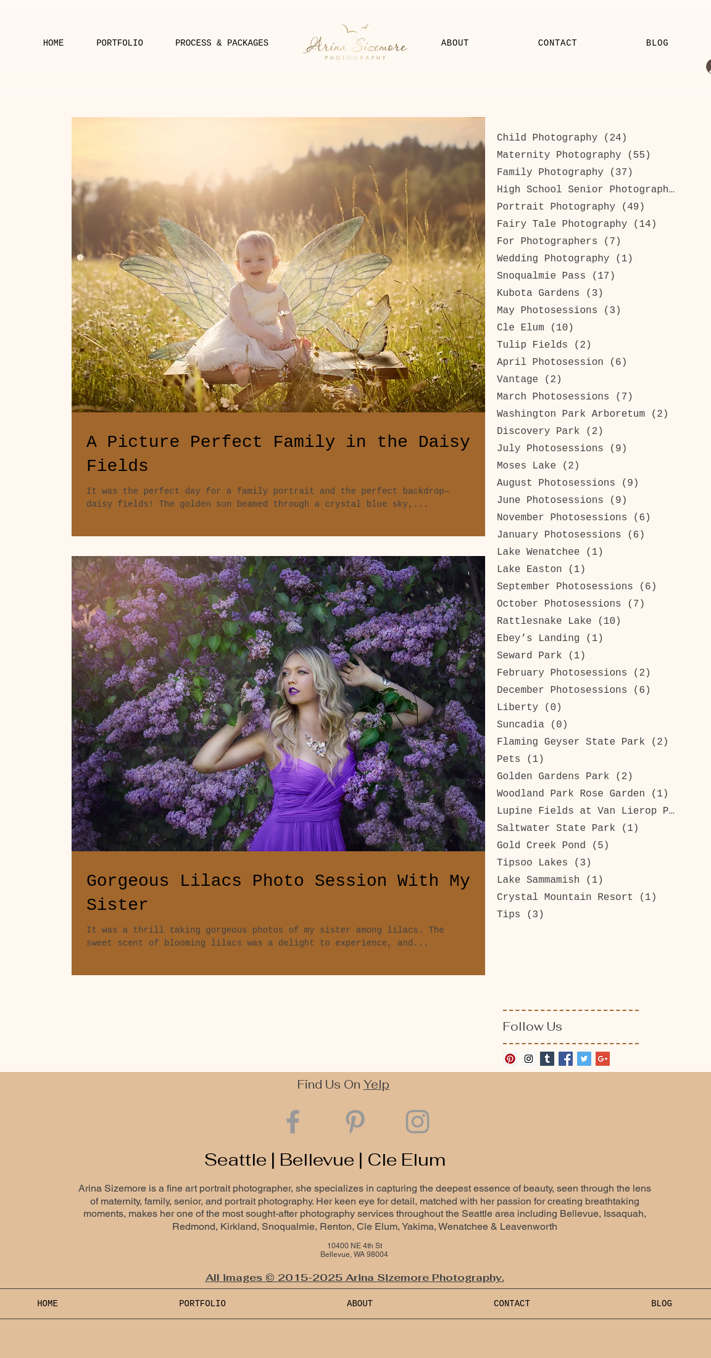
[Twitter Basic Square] (584, 1059)
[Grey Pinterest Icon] (355, 1121)
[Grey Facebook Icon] (293, 1121)
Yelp (376, 1084)
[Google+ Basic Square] (603, 1059)
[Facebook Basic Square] (566, 1059)
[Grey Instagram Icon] (417, 1121)
